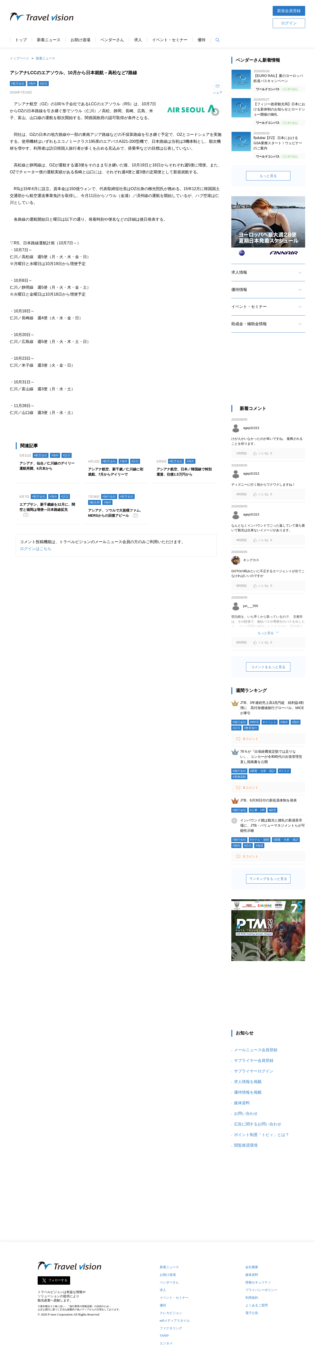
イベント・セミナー (170, 40)
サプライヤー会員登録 (253, 1060)
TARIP (164, 1335)
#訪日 (43, 83)
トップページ (19, 58)
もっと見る (268, 176)
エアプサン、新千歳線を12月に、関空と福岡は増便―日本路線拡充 (47, 507)
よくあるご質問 (256, 1305)
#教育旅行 (251, 728)
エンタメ (166, 1343)
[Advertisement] (268, 373)
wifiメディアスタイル (175, 1320)
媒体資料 (242, 1103)
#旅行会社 (109, 496)
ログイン (289, 23)
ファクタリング (171, 1328)
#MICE (254, 722)
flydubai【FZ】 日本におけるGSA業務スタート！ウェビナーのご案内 (277, 143)
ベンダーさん (112, 40)
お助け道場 (80, 40)
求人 (138, 40)
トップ (21, 40)
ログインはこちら (35, 549)
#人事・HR (257, 810)
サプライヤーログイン (253, 1071)
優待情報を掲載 (248, 1092)
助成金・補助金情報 (249, 324)
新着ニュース (49, 40)
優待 (201, 40)
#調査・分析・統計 (262, 771)
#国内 (295, 722)
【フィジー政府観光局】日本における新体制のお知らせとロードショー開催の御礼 (279, 109)
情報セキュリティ (258, 1282)
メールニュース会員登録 (255, 1050)
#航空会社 (18, 83)
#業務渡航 (239, 777)
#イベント (269, 722)
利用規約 (251, 1297)
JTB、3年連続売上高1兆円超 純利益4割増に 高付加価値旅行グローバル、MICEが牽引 (272, 708)
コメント (250, 739)
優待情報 (239, 289)
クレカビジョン (171, 1313)
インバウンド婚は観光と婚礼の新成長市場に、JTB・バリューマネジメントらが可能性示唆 (272, 825)
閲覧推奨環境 (246, 1145)
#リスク (284, 771)
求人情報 (239, 272)
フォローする (57, 1280)
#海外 (32, 83)
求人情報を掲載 (248, 1082)
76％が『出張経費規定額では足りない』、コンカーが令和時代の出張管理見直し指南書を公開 (271, 756)
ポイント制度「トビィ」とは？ (261, 1135)
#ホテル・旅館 (259, 839)
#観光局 (94, 502)
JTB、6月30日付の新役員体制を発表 (268, 800)
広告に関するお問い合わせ (257, 1124)
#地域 (259, 845)
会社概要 (251, 1267)
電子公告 (251, 1313)
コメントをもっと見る (268, 667)
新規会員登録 (289, 11)
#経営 (272, 810)
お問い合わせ (246, 1113)
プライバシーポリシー (261, 1290)
